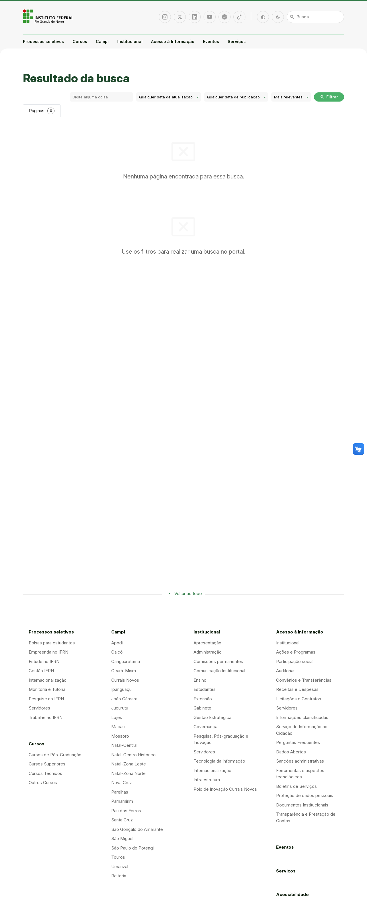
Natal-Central (124, 745)
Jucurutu (119, 708)
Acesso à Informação (172, 41)
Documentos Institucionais (302, 805)
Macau (118, 726)
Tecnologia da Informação (219, 761)
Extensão (203, 698)
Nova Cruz (121, 782)
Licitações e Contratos (298, 698)
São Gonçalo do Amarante (137, 829)
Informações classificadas (302, 717)
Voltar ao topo (188, 593)
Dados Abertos (291, 752)
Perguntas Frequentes (298, 742)
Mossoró (120, 736)
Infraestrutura (207, 779)
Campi (102, 41)
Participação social (294, 661)
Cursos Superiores (47, 764)
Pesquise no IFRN (46, 698)
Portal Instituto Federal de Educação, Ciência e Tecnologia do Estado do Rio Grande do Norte (49, 16)
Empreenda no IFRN (48, 652)
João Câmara (124, 698)
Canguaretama (125, 661)
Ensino (200, 680)
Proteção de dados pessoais (304, 795)
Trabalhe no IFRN (46, 717)
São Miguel (122, 838)
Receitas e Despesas (297, 689)
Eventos (211, 41)
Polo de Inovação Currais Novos (225, 789)
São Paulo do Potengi (132, 848)
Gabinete (202, 708)
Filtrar (329, 97)
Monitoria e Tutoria (47, 689)
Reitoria (118, 875)
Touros (118, 857)
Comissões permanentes (218, 661)
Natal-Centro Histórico (133, 754)
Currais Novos (125, 680)
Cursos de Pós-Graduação (55, 754)
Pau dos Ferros (126, 810)
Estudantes (205, 689)
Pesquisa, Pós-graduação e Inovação (221, 739)
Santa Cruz (122, 820)
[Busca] (315, 17)
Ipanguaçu (121, 689)
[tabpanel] (183, 159)
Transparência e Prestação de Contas (305, 817)
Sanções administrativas (300, 761)
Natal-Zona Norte (128, 773)
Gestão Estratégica (212, 717)
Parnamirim (122, 801)
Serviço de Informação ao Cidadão (301, 730)
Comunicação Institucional (219, 670)
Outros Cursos (43, 782)
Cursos (80, 41)
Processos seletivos (43, 41)
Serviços (237, 41)
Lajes (116, 717)
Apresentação (207, 643)
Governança (205, 726)
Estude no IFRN (44, 661)
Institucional (129, 41)
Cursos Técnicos (45, 773)
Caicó (117, 652)
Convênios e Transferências (303, 680)
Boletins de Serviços (296, 786)
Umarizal (119, 866)
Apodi (117, 643)
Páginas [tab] (41, 111)
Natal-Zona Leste (128, 764)
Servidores (39, 708)
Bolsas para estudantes (52, 643)
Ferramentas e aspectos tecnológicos (300, 774)
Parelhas (119, 792)
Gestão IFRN (41, 670)
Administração (208, 652)
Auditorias (286, 670)
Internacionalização (48, 680)
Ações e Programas (295, 652)
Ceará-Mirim (123, 670)
